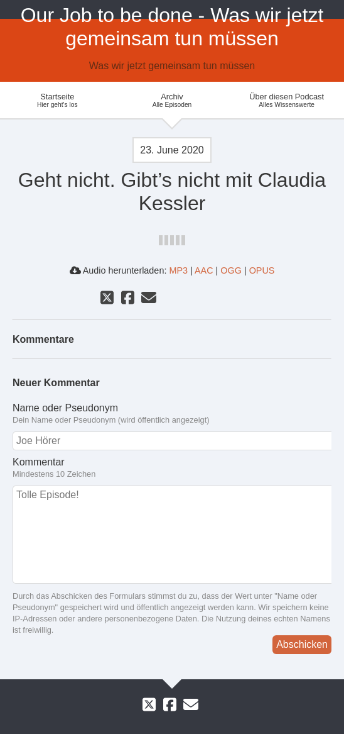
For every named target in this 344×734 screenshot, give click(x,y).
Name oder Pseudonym (172, 414)
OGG (231, 270)
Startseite (57, 100)
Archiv (172, 100)
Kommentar (172, 468)
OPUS (262, 270)
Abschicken (302, 644)
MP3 (178, 270)
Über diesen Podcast (286, 100)
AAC (204, 270)
